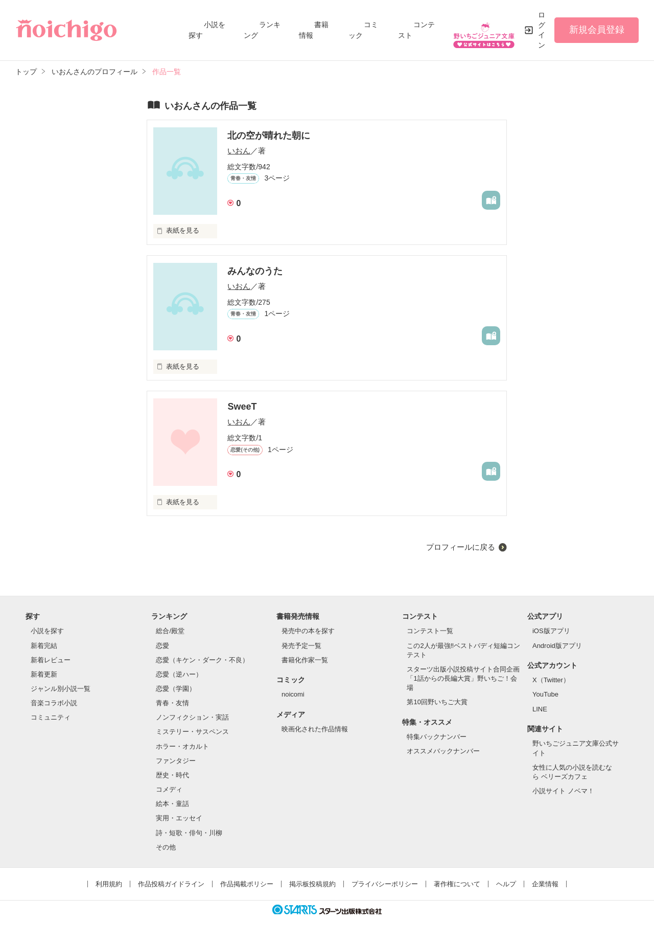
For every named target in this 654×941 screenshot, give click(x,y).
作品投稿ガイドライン (171, 884)
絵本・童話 (172, 804)
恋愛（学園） (176, 688)
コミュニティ (51, 717)
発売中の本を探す (308, 631)
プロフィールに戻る (460, 547)
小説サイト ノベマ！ (563, 791)
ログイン (541, 30)
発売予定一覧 (301, 645)
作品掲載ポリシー (246, 884)
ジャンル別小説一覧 (60, 688)
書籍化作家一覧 (305, 660)
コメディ (169, 789)
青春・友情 (172, 703)
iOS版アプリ (551, 631)
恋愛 (162, 645)
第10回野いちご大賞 (437, 702)
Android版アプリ (557, 645)
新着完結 (44, 645)
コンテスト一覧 (430, 631)
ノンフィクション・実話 (192, 717)
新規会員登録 (596, 30)
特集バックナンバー (436, 737)
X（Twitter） (551, 680)
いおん (238, 150)
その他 (166, 847)
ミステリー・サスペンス (192, 731)
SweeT (241, 406)
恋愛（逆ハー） (179, 674)
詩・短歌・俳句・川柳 (189, 833)
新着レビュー (51, 660)
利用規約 (109, 884)
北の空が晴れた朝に (268, 135)
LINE (539, 709)
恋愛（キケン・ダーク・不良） (202, 660)
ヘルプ (506, 884)
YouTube (545, 694)
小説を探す (47, 631)
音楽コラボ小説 (54, 703)
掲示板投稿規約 (312, 884)
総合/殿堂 (170, 631)
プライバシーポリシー (385, 884)
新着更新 (44, 674)
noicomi (293, 694)
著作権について (457, 884)
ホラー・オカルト (182, 746)
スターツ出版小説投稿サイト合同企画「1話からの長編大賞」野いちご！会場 (463, 678)
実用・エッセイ (179, 818)
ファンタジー (176, 761)
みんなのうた (255, 271)
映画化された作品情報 (315, 729)
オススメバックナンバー (443, 751)
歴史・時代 (172, 775)
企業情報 (545, 884)
